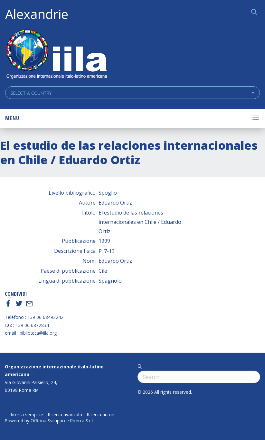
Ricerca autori (100, 414)
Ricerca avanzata (65, 414)
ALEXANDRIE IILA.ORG (56, 54)
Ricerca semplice (26, 414)
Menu (12, 118)
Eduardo (109, 202)
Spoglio (108, 192)
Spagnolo (110, 280)
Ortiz (126, 202)
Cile (103, 270)
